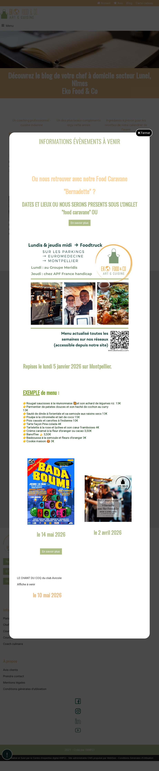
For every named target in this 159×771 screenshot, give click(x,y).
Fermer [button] (144, 133)
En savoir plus (79, 223)
